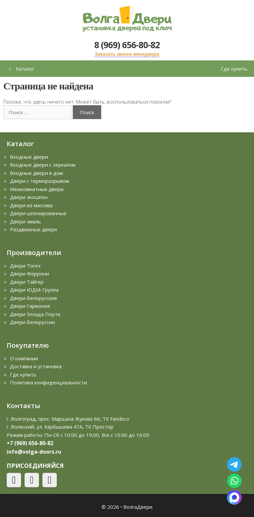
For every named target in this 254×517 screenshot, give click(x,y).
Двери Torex (25, 265)
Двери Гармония (30, 306)
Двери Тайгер (27, 281)
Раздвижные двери (33, 229)
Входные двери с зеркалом (42, 164)
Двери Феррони (29, 273)
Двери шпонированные (38, 213)
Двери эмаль (25, 221)
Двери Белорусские (33, 298)
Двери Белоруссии (32, 322)
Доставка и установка (36, 366)
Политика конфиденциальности (48, 382)
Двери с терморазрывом (39, 181)
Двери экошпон (29, 197)
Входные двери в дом (36, 173)
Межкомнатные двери (37, 189)
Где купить (234, 68)
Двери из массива (31, 205)
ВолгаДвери (137, 506)
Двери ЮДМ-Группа (34, 289)
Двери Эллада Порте (35, 314)
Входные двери (29, 156)
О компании (24, 358)
